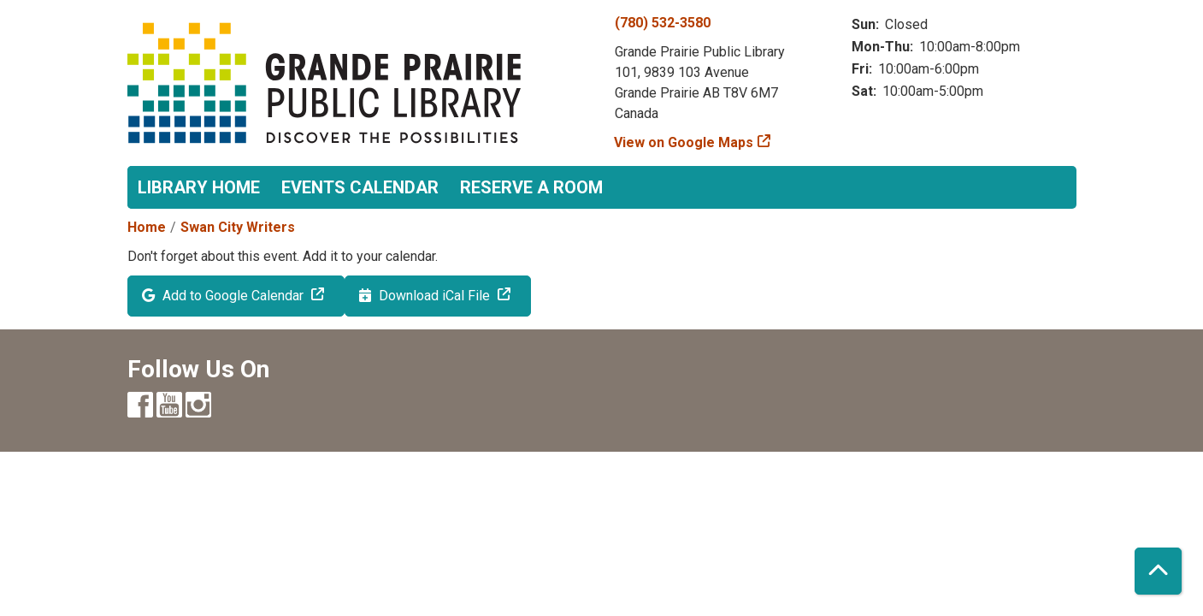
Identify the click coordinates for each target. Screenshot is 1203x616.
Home (146, 227)
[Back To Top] (1158, 571)
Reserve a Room (531, 187)
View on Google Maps (684, 142)
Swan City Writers (237, 227)
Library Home (199, 187)
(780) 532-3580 (663, 23)
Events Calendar (360, 187)
